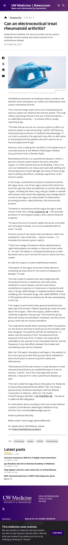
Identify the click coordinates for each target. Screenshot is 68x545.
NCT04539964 (42, 396)
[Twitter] (3, 509)
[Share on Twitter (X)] (3, 64)
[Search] (58, 5)
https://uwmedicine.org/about (26, 429)
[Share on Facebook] (3, 57)
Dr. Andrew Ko (38, 211)
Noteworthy (15, 17)
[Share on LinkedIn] (3, 69)
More (8, 478)
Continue (57, 533)
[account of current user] (4, 5)
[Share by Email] (3, 75)
